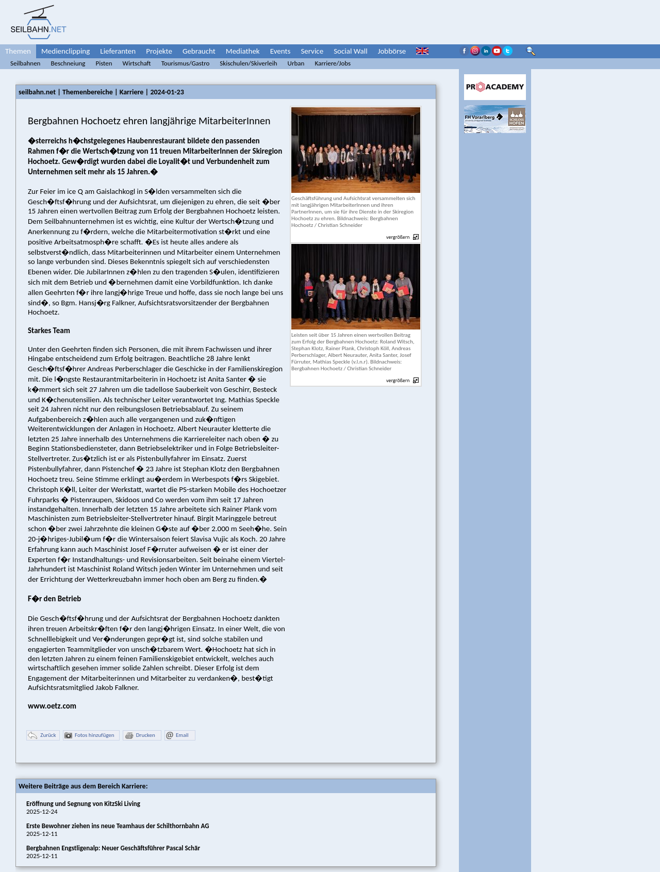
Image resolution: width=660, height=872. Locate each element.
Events (280, 51)
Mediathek (243, 51)
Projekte (159, 51)
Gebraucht (199, 51)
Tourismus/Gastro (185, 63)
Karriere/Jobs (333, 63)
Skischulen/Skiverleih (248, 63)
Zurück (42, 735)
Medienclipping (65, 51)
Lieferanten (118, 51)
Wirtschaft (137, 63)
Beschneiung (68, 63)
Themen (18, 51)
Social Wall (351, 51)
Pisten (103, 63)
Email (177, 735)
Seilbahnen (25, 63)
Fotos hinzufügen (89, 735)
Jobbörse (392, 51)
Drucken (139, 735)
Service (312, 51)
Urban (296, 63)
